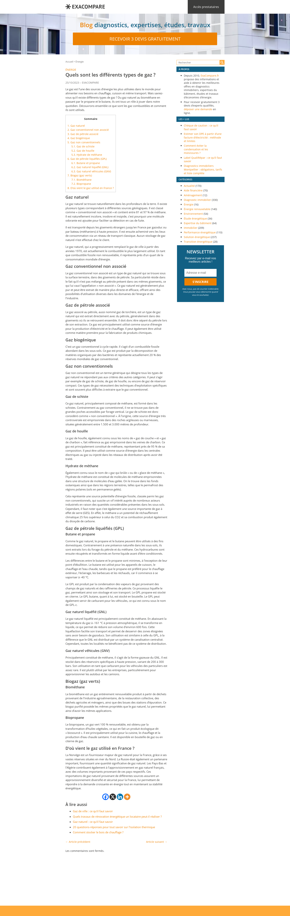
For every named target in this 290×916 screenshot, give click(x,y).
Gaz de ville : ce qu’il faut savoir (93, 811)
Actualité (189, 186)
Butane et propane (85, 163)
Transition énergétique (198, 241)
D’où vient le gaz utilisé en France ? (91, 188)
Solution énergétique (197, 237)
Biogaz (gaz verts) (80, 175)
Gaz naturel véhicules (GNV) (91, 171)
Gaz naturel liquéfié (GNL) (89, 167)
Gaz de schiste (83, 146)
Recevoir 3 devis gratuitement (145, 39)
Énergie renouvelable (197, 209)
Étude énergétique (195, 218)
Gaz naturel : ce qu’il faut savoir (93, 822)
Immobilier (190, 228)
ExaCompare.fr (210, 75)
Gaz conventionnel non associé (88, 129)
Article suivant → (156, 842)
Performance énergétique (200, 232)
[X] (112, 797)
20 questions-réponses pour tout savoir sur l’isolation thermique (114, 827)
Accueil (69, 61)
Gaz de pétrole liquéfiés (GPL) (87, 159)
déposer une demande (198, 109)
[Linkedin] (120, 797)
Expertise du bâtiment (197, 223)
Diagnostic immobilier (197, 200)
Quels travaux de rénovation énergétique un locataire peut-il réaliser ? (117, 816)
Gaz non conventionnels (84, 142)
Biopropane (81, 183)
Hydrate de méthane (86, 154)
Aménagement (193, 195)
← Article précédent (77, 842)
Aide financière (193, 190)
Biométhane (81, 179)
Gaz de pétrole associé (83, 134)
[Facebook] (105, 797)
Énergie (79, 61)
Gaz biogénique (79, 138)
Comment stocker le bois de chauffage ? (98, 832)
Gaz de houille (82, 150)
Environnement (193, 213)
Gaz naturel (76, 125)
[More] (127, 797)
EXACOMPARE (90, 82)
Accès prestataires (206, 7)
